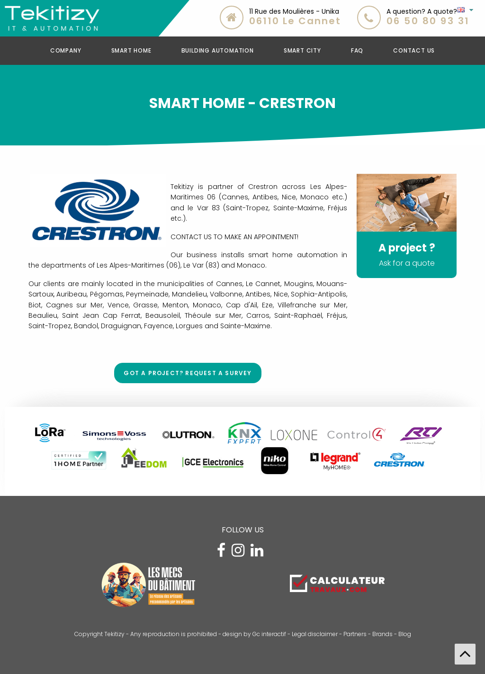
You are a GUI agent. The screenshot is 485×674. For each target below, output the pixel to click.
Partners (355, 634)
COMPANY (65, 50)
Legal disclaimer (315, 634)
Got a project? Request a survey (187, 373)
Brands (382, 634)
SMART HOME (131, 50)
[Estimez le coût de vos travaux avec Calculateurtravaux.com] (337, 582)
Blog (404, 634)
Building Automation (217, 50)
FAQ (357, 50)
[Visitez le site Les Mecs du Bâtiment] (147, 588)
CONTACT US (414, 50)
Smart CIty (302, 50)
